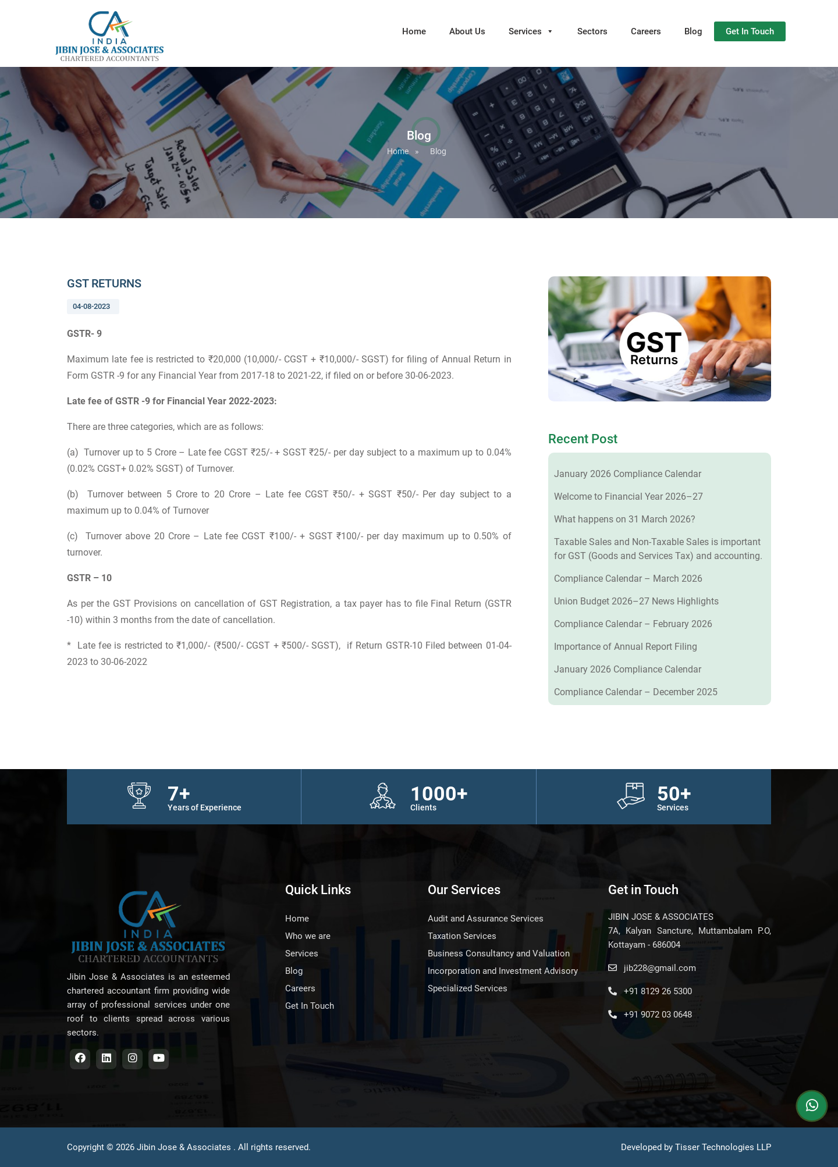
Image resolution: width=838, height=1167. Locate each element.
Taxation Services (462, 936)
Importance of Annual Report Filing (625, 646)
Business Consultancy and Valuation (499, 953)
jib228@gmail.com (652, 968)
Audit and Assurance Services (486, 918)
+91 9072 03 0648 (650, 1014)
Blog (693, 31)
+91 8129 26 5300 (650, 991)
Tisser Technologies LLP (723, 1147)
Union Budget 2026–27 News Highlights (636, 601)
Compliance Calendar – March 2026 (628, 578)
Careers (646, 31)
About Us (467, 31)
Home (414, 31)
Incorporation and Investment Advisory (503, 971)
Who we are (308, 936)
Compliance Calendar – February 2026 (633, 623)
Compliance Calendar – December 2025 (636, 692)
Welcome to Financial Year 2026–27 (628, 496)
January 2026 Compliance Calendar (627, 473)
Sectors (592, 31)
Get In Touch (750, 31)
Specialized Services (467, 988)
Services (531, 31)
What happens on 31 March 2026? (624, 519)
